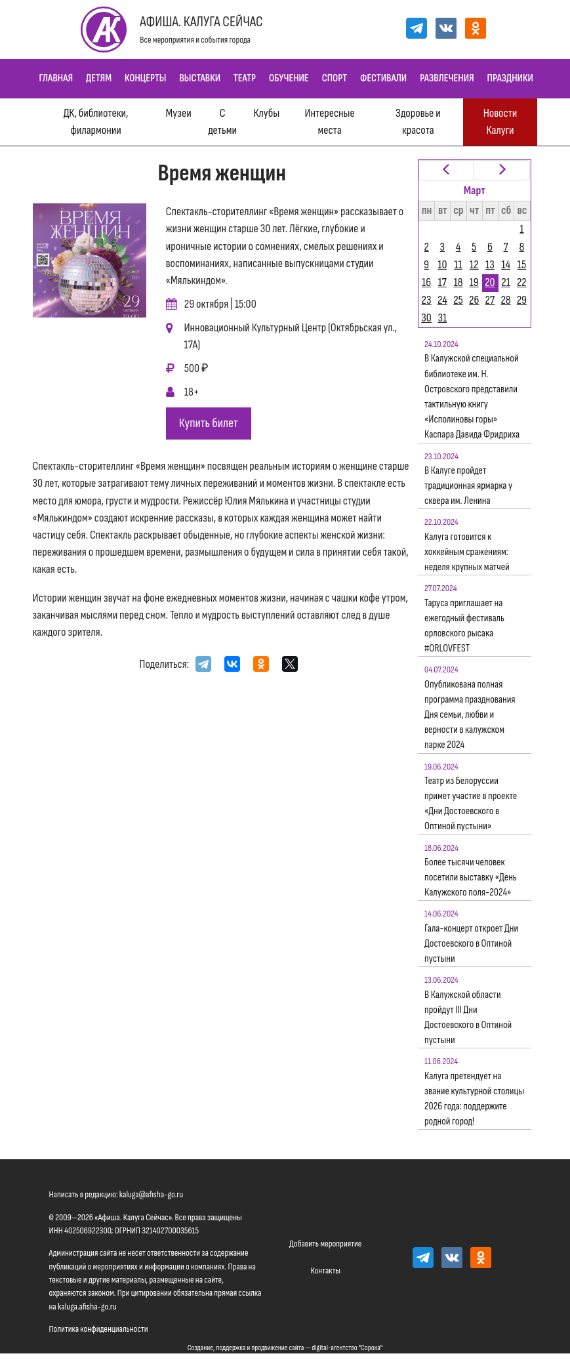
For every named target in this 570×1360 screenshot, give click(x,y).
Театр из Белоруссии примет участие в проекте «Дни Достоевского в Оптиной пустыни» (470, 804)
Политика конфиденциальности (98, 1328)
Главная (56, 78)
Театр (245, 78)
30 (426, 318)
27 (490, 300)
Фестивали (383, 78)
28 (505, 300)
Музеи (179, 113)
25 (458, 300)
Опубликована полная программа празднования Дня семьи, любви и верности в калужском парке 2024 (470, 715)
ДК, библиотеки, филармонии (96, 121)
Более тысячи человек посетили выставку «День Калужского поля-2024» (470, 877)
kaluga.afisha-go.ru (87, 1306)
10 (442, 265)
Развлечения (447, 78)
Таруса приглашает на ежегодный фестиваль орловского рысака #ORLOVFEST (464, 626)
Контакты (325, 1270)
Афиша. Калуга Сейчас (201, 22)
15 (522, 265)
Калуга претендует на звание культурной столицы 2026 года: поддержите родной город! (474, 1099)
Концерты (145, 78)
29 (522, 300)
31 (442, 318)
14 (505, 265)
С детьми (222, 121)
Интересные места (329, 121)
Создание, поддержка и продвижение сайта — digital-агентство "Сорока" (285, 1348)
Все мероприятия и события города (195, 39)
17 (442, 282)
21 (505, 282)
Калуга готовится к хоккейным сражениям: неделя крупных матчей (467, 552)
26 (474, 300)
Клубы (266, 113)
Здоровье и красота (418, 121)
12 (474, 265)
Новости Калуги (500, 121)
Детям (99, 78)
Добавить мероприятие (325, 1243)
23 (427, 300)
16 (426, 282)
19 (474, 282)
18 (457, 282)
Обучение (289, 78)
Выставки (199, 78)
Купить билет (208, 423)
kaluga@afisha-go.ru (151, 1194)
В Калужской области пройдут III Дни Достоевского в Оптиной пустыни (468, 1018)
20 (490, 282)
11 (458, 265)
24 (442, 300)
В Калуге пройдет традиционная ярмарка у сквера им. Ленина (468, 485)
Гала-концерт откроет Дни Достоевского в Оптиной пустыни (471, 943)
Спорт (334, 78)
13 (490, 265)
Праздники (510, 78)
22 (522, 282)
